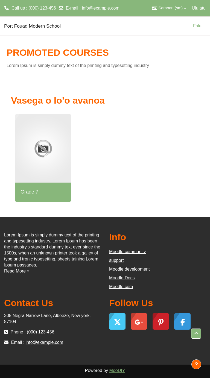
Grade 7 (29, 192)
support (116, 260)
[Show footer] (196, 364)
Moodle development (129, 269)
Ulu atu (199, 8)
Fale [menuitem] (197, 26)
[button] (168, 8)
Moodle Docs (122, 278)
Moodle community (127, 251)
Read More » (17, 271)
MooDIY (117, 370)
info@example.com (100, 8)
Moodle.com (121, 286)
